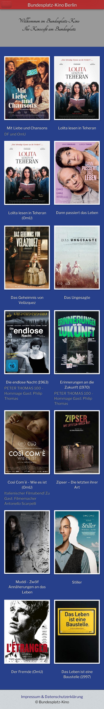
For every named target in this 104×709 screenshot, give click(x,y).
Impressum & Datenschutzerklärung (52, 696)
